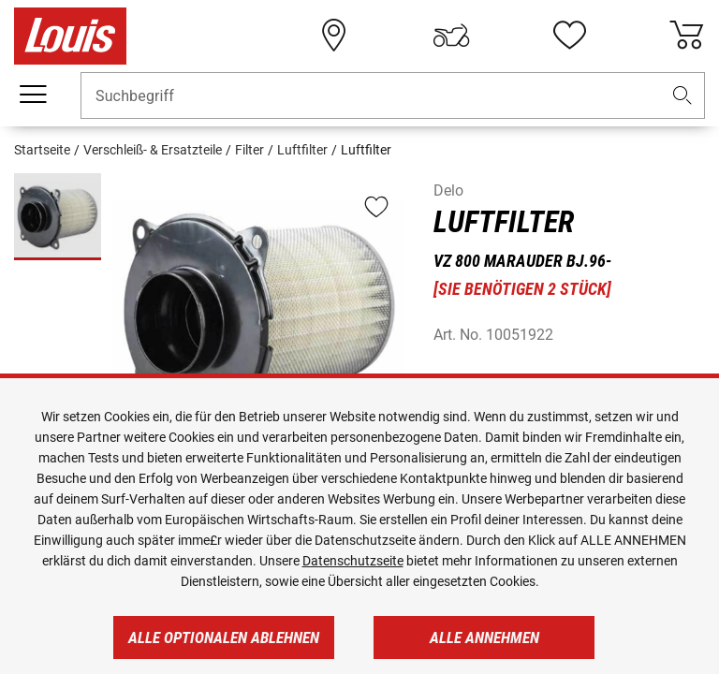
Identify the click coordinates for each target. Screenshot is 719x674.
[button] (682, 95)
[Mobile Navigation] (32, 95)
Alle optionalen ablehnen (223, 637)
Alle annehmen (484, 637)
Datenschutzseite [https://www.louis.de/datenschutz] (353, 560)
